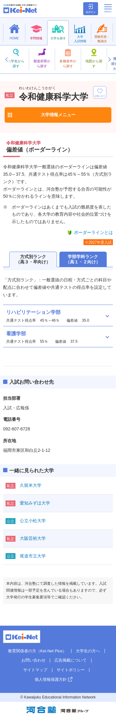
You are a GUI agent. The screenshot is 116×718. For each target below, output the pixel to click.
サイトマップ (35, 669)
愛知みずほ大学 (35, 502)
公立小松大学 (33, 520)
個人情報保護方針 (51, 679)
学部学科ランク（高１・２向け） (83, 259)
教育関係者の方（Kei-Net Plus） (37, 651)
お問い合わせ (33, 660)
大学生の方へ (88, 651)
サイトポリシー (71, 669)
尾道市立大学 (33, 555)
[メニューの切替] (108, 8)
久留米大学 (30, 485)
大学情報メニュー (58, 114)
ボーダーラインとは (93, 232)
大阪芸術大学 (33, 538)
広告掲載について (70, 660)
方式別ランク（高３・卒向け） (33, 259)
